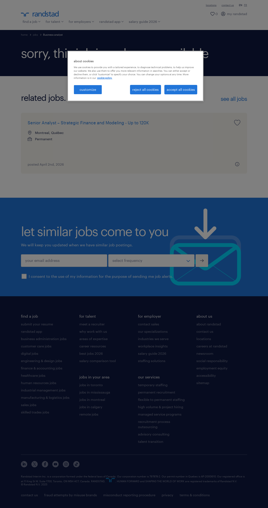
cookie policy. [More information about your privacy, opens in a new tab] (104, 78)
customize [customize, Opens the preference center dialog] (88, 89)
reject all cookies (145, 89)
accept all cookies (181, 89)
